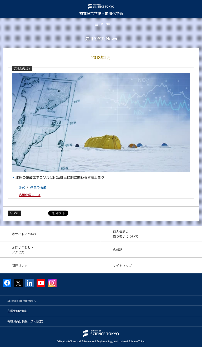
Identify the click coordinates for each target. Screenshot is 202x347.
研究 (22, 187)
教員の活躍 (38, 187)
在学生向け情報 (17, 311)
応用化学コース (30, 194)
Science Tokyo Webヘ (21, 300)
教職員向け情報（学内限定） (26, 321)
